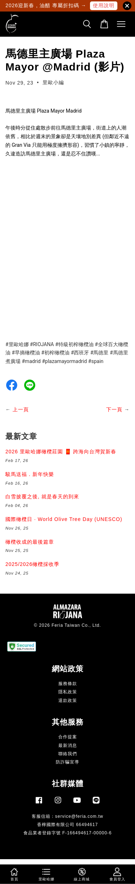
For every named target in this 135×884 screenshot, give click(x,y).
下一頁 (114, 409)
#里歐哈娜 (17, 344)
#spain (95, 361)
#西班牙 (80, 352)
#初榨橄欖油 (55, 352)
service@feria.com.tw (79, 816)
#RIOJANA (42, 344)
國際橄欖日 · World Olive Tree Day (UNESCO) (63, 519)
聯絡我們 (67, 753)
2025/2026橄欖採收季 (32, 564)
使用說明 (103, 5)
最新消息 (67, 745)
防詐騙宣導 (67, 762)
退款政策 (67, 700)
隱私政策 (67, 691)
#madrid (31, 361)
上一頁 (21, 409)
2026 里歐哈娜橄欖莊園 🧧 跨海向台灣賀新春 (60, 451)
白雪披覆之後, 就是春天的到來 (42, 496)
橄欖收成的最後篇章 (29, 542)
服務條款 (67, 683)
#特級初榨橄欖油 (74, 344)
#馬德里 (99, 352)
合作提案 (67, 736)
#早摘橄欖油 (26, 352)
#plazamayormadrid (64, 361)
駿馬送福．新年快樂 (29, 474)
